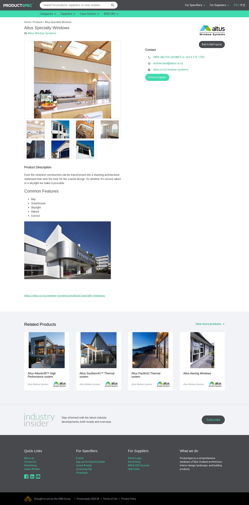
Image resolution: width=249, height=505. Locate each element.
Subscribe (213, 420)
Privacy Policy (128, 498)
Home (27, 22)
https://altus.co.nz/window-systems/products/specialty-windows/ (64, 295)
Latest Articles (32, 469)
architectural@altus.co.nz (168, 63)
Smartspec (82, 472)
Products (38, 22)
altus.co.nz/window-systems (170, 69)
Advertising (30, 465)
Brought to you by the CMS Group (52, 498)
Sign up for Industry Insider (90, 461)
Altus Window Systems (42, 33)
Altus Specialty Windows (58, 22)
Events (80, 458)
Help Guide (134, 469)
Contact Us (30, 461)
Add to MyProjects (212, 44)
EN (235, 5)
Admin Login (135, 458)
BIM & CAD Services (138, 465)
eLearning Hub (84, 469)
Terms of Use (110, 498)
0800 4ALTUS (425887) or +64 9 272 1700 (178, 57)
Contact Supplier (157, 77)
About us (29, 458)
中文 (243, 5)
